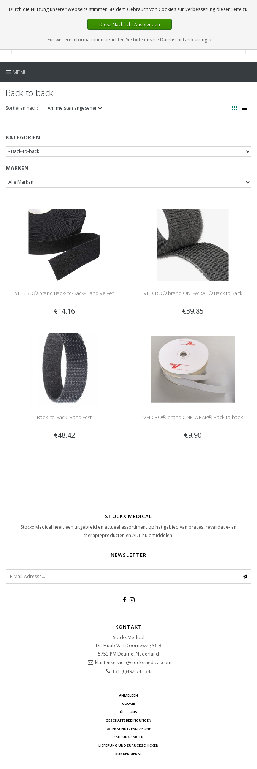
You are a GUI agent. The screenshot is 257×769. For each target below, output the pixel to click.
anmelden (128, 695)
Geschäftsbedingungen (128, 720)
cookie (128, 703)
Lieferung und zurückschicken (128, 745)
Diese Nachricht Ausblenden (129, 24)
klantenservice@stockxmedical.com (133, 662)
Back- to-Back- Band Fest (64, 417)
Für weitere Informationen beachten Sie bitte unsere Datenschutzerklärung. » (130, 39)
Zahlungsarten (128, 736)
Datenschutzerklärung (129, 728)
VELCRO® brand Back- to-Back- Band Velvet (64, 293)
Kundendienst (128, 753)
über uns (128, 711)
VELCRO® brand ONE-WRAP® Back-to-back (193, 417)
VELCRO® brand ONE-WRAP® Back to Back (193, 293)
